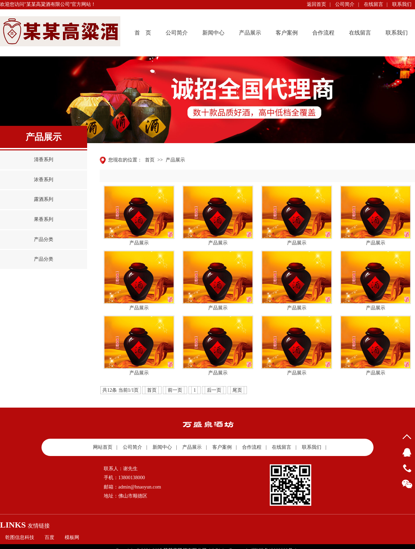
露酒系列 (43, 199)
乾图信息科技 (19, 537)
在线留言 (373, 4)
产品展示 (250, 33)
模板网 (72, 537)
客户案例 (287, 33)
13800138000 (407, 468)
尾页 (237, 390)
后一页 (214, 390)
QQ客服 (407, 452)
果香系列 (43, 219)
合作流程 (323, 33)
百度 (49, 537)
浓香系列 (43, 179)
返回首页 (316, 4)
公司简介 (344, 4)
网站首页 (102, 447)
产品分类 (43, 239)
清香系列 (43, 159)
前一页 (175, 390)
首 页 (143, 33)
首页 (150, 159)
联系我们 (402, 4)
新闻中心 (213, 33)
